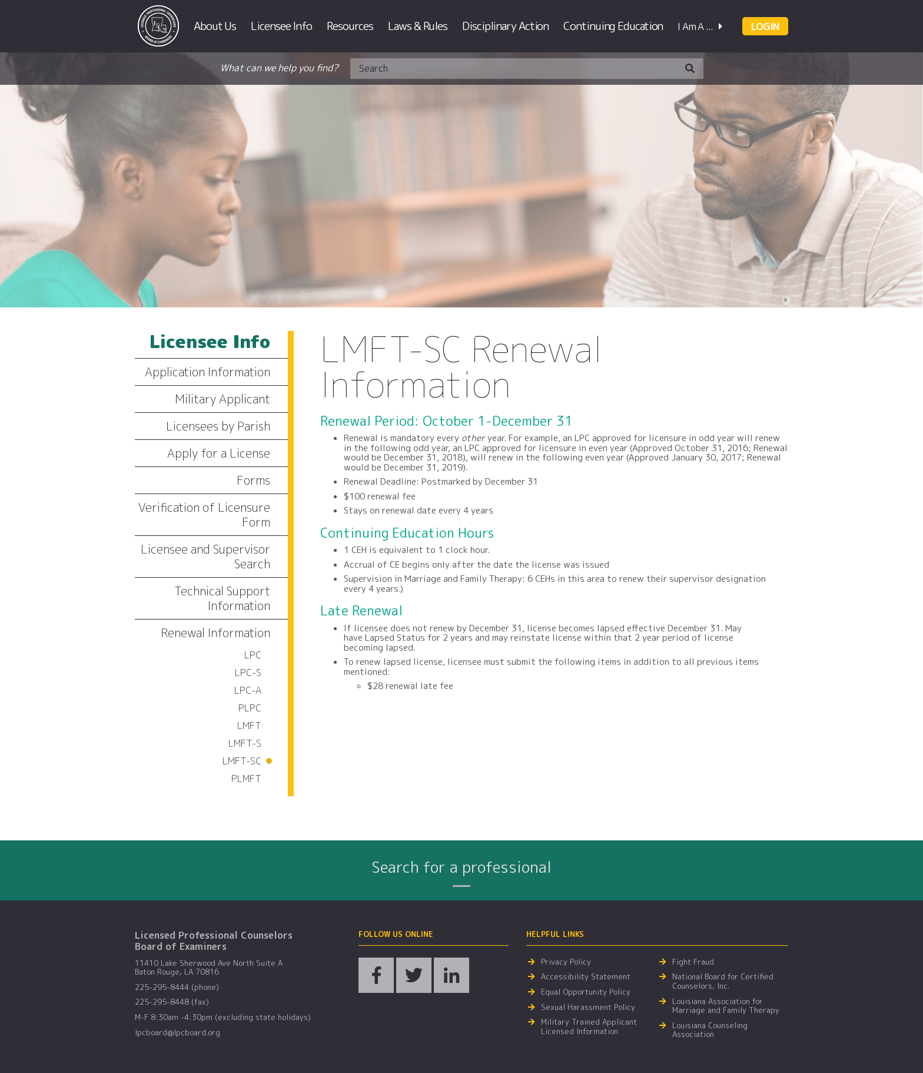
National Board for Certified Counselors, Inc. (722, 981)
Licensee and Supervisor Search (205, 556)
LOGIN (765, 26)
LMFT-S (244, 743)
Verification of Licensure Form (204, 514)
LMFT (249, 725)
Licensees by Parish (218, 426)
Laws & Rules (417, 26)
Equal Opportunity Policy (585, 992)
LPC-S (248, 672)
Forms (253, 480)
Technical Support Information (222, 598)
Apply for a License (218, 453)
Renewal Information (215, 632)
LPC (252, 654)
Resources (350, 26)
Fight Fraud (693, 962)
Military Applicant (222, 398)
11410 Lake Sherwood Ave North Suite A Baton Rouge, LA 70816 (209, 968)
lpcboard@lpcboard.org (177, 1033)
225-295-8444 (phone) (177, 987)
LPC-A (247, 690)
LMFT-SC (242, 760)
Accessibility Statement (585, 977)
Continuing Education (613, 26)
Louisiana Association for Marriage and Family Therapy (725, 1006)
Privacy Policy (566, 962)
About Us (215, 26)
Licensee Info (281, 26)
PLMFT (246, 778)
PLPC (249, 707)
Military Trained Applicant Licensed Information (589, 1027)
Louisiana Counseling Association (710, 1030)
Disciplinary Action (505, 26)
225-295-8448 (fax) (172, 1002)
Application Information (207, 371)
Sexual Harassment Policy (588, 1007)
